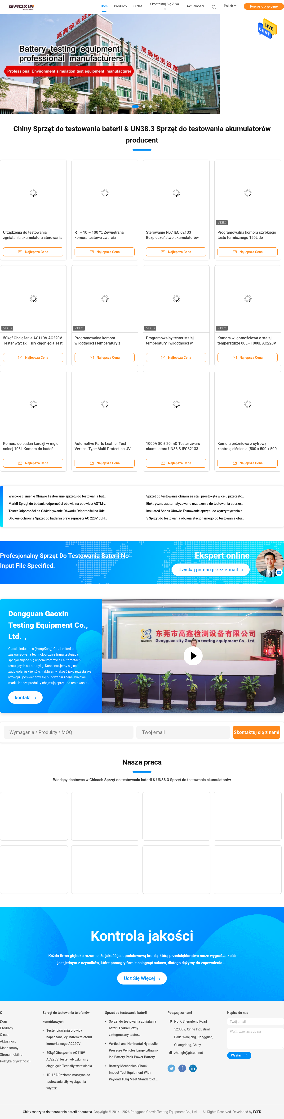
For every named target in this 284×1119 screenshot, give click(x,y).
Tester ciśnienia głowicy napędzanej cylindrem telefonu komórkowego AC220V (69, 1037)
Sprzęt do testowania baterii (126, 1013)
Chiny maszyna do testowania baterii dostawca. (58, 1112)
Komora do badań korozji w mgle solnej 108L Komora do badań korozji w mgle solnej (30, 448)
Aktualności (8, 1041)
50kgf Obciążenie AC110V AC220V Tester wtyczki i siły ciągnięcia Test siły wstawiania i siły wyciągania (32, 343)
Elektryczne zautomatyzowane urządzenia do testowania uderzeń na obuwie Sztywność (195, 504)
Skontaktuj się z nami (257, 732)
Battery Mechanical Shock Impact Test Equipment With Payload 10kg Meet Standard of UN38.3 (132, 1073)
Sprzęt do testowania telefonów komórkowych (66, 1017)
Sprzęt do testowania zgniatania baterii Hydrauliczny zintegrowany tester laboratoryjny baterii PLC (132, 1029)
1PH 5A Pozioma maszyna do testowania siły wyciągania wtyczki (68, 1081)
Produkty (6, 1028)
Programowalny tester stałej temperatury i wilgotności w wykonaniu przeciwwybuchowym (173, 343)
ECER (257, 1112)
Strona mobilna (11, 1054)
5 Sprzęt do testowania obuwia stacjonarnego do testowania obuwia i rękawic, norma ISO (195, 519)
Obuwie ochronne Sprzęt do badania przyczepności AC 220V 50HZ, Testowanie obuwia (58, 519)
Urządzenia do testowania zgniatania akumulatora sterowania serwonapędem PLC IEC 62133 (32, 237)
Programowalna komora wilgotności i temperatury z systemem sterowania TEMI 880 (102, 343)
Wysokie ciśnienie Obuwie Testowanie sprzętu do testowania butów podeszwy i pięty (58, 497)
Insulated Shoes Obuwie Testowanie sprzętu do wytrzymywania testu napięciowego (195, 512)
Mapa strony (9, 1048)
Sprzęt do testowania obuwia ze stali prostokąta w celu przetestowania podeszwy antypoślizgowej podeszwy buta (195, 497)
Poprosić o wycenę (264, 6)
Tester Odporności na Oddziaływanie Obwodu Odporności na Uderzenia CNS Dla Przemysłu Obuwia (58, 512)
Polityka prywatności (15, 1061)
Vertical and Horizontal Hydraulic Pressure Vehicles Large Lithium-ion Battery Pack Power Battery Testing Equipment (133, 1051)
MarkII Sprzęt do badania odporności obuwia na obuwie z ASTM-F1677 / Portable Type (58, 504)
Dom (3, 1021)
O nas (4, 1035)
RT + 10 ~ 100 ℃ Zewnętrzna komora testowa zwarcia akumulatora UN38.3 (99, 237)
